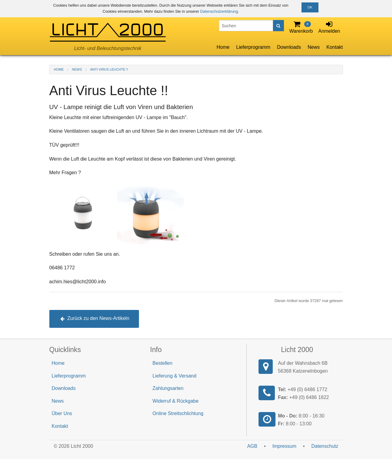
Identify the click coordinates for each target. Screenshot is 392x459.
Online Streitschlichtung (178, 413)
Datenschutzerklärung (219, 11)
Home (222, 47)
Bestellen (163, 363)
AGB (252, 446)
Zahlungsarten (168, 388)
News (314, 47)
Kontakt (334, 47)
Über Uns (62, 413)
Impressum (284, 446)
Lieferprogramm (253, 47)
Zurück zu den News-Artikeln (94, 318)
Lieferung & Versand (174, 375)
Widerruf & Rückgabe (176, 401)
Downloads (289, 47)
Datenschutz (324, 446)
